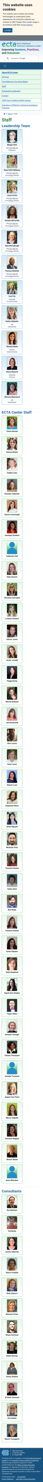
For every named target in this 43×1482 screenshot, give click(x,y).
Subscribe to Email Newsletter (25, 1479)
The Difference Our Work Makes (15, 82)
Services (5, 77)
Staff (4, 86)
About (10, 114)
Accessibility (21, 1477)
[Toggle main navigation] (5, 66)
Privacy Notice (26, 25)
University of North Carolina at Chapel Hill (25, 1460)
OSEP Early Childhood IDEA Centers (16, 100)
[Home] (5, 114)
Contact (5, 96)
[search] (21, 58)
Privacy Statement (8, 1479)
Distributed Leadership (11, 91)
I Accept (7, 30)
